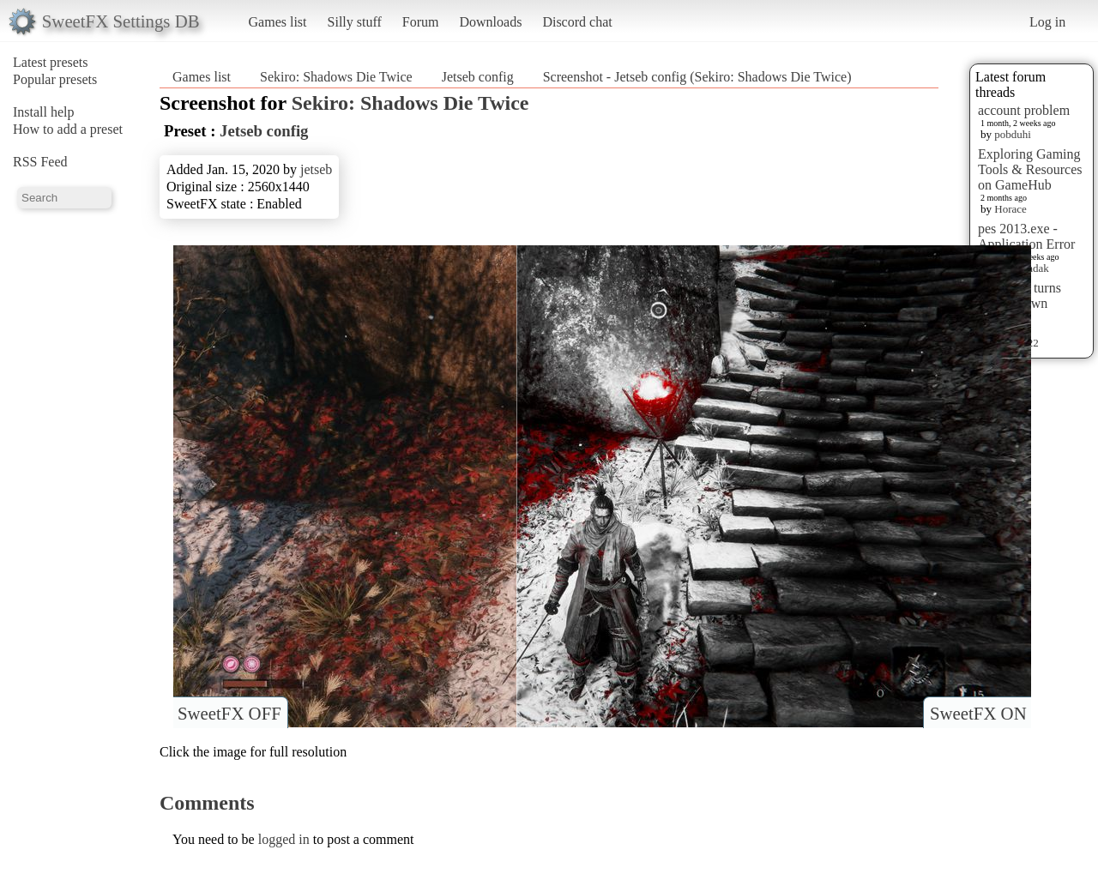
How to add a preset (68, 129)
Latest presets (50, 62)
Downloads (490, 22)
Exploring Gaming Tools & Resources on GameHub (1030, 169)
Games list (278, 22)
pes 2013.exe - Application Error (1026, 236)
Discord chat (577, 22)
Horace (1010, 208)
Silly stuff (355, 22)
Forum (420, 22)
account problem (1024, 110)
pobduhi (1012, 134)
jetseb (316, 169)
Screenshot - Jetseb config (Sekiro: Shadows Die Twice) (697, 76)
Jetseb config (478, 76)
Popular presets (55, 79)
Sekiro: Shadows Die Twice (336, 76)
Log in (1047, 22)
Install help (44, 112)
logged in (284, 839)
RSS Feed (40, 161)
